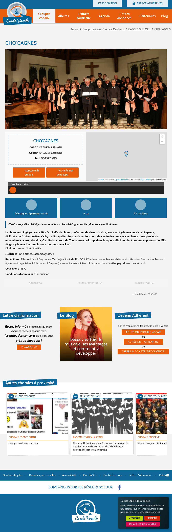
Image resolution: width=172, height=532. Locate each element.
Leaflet (101, 180)
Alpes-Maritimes (114, 29)
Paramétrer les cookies (142, 524)
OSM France (145, 180)
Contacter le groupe (32, 172)
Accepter (134, 518)
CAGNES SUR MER (139, 29)
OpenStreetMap (121, 180)
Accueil (74, 29)
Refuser (152, 518)
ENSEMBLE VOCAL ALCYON (88, 437)
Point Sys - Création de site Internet (164, 475)
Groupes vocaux (92, 29)
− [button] (162, 141)
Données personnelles (149, 512)
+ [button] (162, 136)
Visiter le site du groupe (65, 172)
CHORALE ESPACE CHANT (22, 437)
